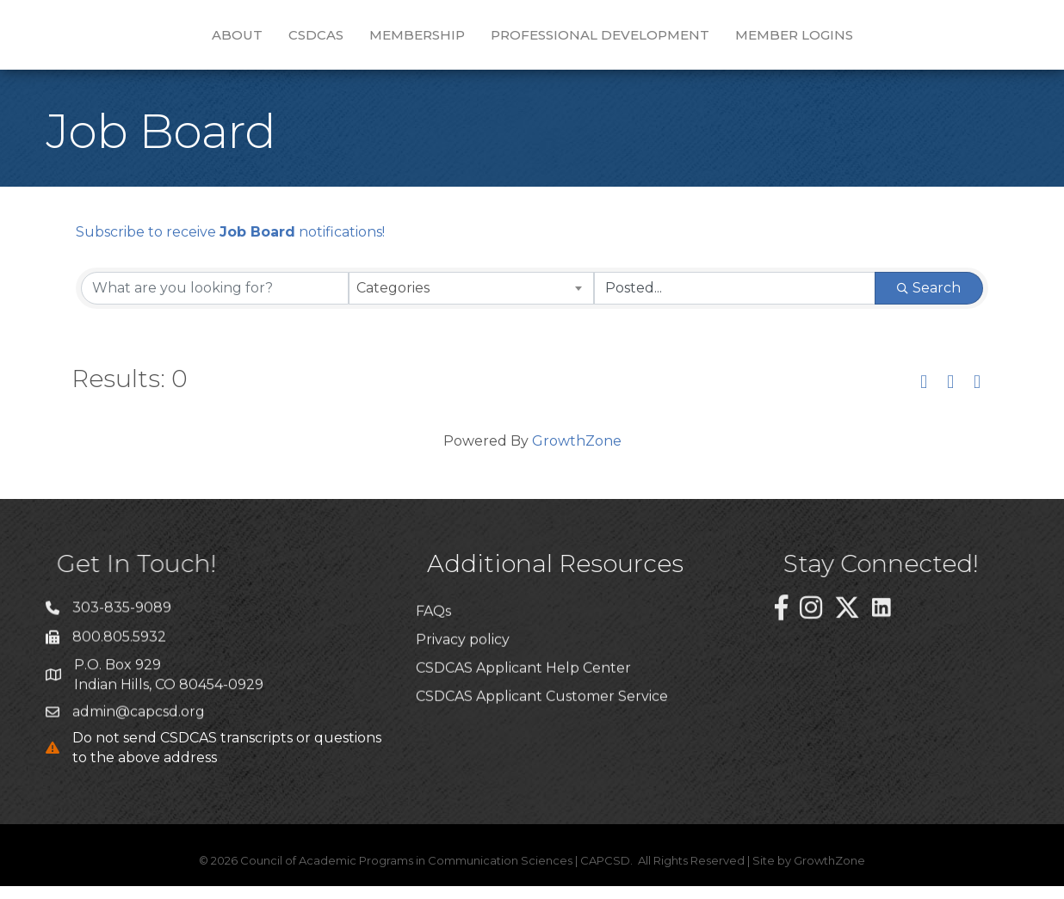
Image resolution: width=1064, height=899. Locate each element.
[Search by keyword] (215, 301)
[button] (923, 396)
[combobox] (471, 301)
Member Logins (893, 40)
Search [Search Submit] (929, 300)
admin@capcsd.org (138, 733)
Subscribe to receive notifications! (230, 245)
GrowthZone (577, 454)
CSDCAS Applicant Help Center (523, 726)
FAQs (433, 669)
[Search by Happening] (734, 301)
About (138, 40)
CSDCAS (216, 40)
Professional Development (699, 40)
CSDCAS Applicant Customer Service (542, 755)
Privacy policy (463, 698)
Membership (318, 40)
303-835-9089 (121, 629)
